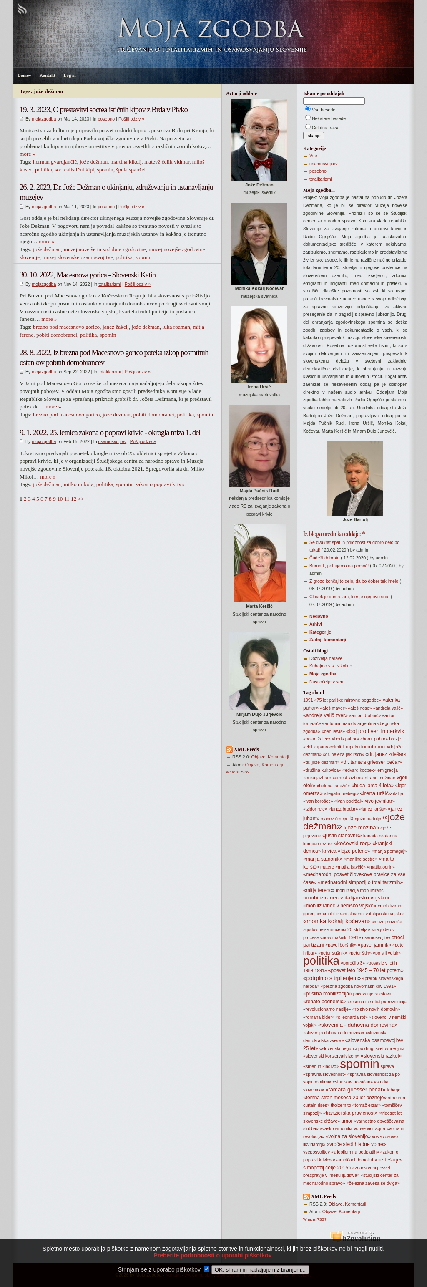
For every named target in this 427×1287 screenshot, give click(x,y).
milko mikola (78, 484)
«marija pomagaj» (389, 851)
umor (346, 1121)
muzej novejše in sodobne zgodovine (105, 249)
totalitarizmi (109, 284)
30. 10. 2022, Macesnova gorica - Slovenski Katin (88, 274)
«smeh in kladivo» (321, 1066)
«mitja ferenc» (318, 890)
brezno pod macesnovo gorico (66, 327)
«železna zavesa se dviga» (373, 1183)
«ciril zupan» (315, 746)
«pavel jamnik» (374, 945)
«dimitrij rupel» (343, 746)
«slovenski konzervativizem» (331, 1055)
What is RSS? (237, 772)
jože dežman (94, 162)
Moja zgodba (323, 673)
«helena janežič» (333, 785)
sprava (387, 1066)
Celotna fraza (325, 127)
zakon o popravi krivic (160, 484)
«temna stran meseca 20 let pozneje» (345, 1098)
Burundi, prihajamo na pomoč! (339, 565)
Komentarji (278, 756)
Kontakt (47, 75)
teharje (394, 1089)
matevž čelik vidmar (166, 162)
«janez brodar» (343, 808)
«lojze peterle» (354, 851)
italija (398, 793)
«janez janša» (373, 808)
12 (73, 499)
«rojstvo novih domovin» (376, 1009)
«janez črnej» (334, 818)
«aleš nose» (360, 707)
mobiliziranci (372, 890)
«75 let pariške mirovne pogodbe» (348, 700)
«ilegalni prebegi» (341, 793)
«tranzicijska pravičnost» (350, 1113)
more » (27, 154)
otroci (398, 937)
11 (67, 499)
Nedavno (318, 616)
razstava (382, 993)
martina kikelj (126, 162)
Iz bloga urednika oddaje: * (334, 533)
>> (81, 499)
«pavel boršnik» (341, 944)
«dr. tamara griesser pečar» (371, 762)
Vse (313, 155)
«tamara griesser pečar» (355, 1089)
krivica (329, 851)
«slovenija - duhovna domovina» (358, 1025)
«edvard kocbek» (359, 770)
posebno (106, 118)
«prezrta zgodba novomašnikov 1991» (358, 986)
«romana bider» (318, 1017)
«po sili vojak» (387, 952)
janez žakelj (116, 327)
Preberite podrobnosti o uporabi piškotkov (212, 1267)
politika (43, 169)
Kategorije (320, 632)
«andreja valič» (388, 707)
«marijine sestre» (360, 858)
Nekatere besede (329, 118)
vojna (379, 1128)
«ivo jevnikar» (379, 801)
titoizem (338, 1105)
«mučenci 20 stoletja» (348, 929)
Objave (258, 756)
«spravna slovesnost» (324, 1074)
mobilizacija (347, 890)
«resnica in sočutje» (367, 1001)
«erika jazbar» (317, 777)
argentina (366, 723)
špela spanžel (131, 169)
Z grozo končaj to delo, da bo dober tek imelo (353, 581)
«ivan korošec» (318, 800)
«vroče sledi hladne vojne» (356, 1144)
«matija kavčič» (350, 866)
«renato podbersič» (324, 1002)
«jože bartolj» (368, 818)
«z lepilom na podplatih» (355, 1151)
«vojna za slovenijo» (348, 1136)
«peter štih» (360, 952)
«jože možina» (361, 827)
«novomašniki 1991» (340, 937)
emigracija (387, 770)
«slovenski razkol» (381, 1056)
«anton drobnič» (365, 715)
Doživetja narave (325, 658)
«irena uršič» (376, 793)
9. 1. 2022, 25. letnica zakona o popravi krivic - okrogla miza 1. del (110, 432)
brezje (395, 738)
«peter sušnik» (332, 952)
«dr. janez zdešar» (385, 754)
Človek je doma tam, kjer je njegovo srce (349, 596)
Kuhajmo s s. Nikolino (330, 665)
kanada (370, 835)
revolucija (397, 1001)
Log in (69, 75)
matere (327, 866)
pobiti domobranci (56, 335)
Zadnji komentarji (327, 639)
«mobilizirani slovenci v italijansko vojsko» (363, 913)
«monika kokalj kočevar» (336, 921)
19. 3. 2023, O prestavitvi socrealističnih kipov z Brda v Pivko (104, 109)
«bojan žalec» (317, 738)
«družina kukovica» (322, 770)
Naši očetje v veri (326, 681)
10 (60, 499)
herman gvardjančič (55, 162)
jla (351, 818)
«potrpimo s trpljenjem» (332, 978)
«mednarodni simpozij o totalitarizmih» (360, 882)
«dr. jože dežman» (321, 762)
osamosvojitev (112, 441)
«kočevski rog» (352, 843)
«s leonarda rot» (352, 1017)
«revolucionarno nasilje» (327, 1009)
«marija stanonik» (322, 859)
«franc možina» (380, 777)
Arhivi (315, 624)
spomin (105, 169)
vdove (359, 1128)
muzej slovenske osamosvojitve (78, 257)
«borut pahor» (374, 738)
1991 (308, 700)
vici (370, 1128)
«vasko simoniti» (336, 1128)
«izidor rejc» (315, 808)
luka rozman (176, 327)
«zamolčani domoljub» (355, 1159)
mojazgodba (44, 118)
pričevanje (363, 993)
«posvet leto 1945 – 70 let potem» (366, 970)
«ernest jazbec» (348, 777)
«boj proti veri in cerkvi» (375, 731)
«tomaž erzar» (366, 1105)
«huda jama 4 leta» (372, 785)
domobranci (372, 747)
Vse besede (323, 109)
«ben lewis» (333, 731)
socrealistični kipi (74, 169)
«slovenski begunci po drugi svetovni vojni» (361, 1048)
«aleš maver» (333, 707)
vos (375, 1136)
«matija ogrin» (381, 866)
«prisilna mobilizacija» (327, 994)
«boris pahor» (345, 738)
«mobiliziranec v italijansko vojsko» (346, 897)
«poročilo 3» (353, 962)
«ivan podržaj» (348, 800)
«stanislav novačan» (353, 1081)
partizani (313, 945)
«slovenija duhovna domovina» (333, 1032)
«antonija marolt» (339, 723)
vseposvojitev (316, 1151)
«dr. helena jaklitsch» (343, 754)
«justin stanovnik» (342, 836)
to (349, 1105)
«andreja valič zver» (325, 715)
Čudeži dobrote (324, 557)
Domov (24, 75)
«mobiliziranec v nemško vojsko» (339, 906)
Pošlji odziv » (131, 118)
